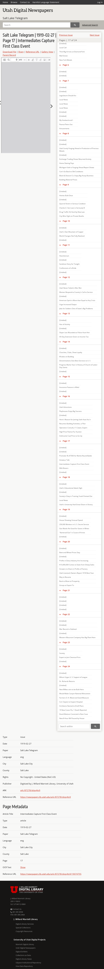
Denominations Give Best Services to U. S (74, 361)
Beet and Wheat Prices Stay (69, 552)
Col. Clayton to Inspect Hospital (71, 702)
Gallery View (47, 51)
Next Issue (94, 35)
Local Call (62, 47)
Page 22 (66, 614)
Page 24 (66, 666)
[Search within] (74, 726)
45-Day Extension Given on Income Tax (74, 337)
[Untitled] (62, 43)
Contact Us (25, 2)
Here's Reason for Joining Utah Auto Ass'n (75, 419)
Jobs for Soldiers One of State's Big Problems (76, 308)
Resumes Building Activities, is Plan (72, 423)
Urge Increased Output (68, 304)
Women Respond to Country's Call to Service (76, 292)
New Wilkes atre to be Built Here (71, 689)
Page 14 (66, 341)
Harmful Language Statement (45, 2)
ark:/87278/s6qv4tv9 (30, 790)
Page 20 (66, 541)
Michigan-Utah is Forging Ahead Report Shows (76, 167)
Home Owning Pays (66, 163)
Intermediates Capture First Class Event (74, 464)
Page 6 (66, 65)
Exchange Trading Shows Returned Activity (75, 159)
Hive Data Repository (24, 966)
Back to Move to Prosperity (69, 581)
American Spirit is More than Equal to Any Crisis (77, 300)
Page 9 (66, 184)
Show (22, 867)
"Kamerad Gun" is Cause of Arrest (72, 532)
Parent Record (9, 55)
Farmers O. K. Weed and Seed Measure (74, 698)
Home (5, 2)
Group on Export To (66, 585)
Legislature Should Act (67, 95)
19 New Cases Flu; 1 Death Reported (73, 710)
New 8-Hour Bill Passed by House (71, 718)
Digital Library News (24, 959)
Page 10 (66, 221)
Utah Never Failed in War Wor (70, 288)
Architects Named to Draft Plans (71, 706)
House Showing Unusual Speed (71, 520)
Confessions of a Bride (67, 268)
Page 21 (66, 590)
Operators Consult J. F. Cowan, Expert (73, 428)
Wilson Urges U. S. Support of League (73, 677)
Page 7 (66, 80)
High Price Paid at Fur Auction (70, 432)
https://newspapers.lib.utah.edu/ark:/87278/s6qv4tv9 (45, 797)
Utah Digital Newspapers (25, 948)
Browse (14, 2)
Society (62, 653)
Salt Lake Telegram (15, 18)
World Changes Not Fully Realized (71, 236)
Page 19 (66, 509)
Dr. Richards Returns (67, 681)
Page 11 (66, 245)
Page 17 (66, 441)
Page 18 (66, 477)
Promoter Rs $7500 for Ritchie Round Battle (75, 456)
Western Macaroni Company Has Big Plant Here (77, 637)
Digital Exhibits (21, 951)
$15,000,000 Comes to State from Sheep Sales (76, 565)
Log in (100, 2)
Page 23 (66, 642)
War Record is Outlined (68, 629)
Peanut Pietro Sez (66, 124)
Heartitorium (64, 256)
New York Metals (65, 60)
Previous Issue (66, 35)
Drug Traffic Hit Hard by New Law (71, 212)
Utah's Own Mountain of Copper (71, 232)
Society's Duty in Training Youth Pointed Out (75, 496)
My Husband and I (66, 120)
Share (21, 51)
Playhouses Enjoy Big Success (70, 411)
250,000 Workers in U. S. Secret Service (74, 524)
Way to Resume (65, 577)
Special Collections (23, 927)
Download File (9, 51)
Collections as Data (23, 955)
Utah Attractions (65, 407)
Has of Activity (64, 324)
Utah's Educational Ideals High (70, 488)
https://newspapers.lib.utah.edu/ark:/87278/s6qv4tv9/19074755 (50, 874)
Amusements (64, 128)
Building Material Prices (68, 180)
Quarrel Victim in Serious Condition (72, 204)
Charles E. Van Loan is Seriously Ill (72, 208)
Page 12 (66, 277)
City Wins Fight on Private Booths (71, 216)
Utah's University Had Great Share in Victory (76, 504)
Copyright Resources (24, 931)
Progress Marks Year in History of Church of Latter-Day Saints (78, 366)
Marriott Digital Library (25, 944)
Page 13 (66, 313)
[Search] (36, 25)
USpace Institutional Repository (28, 962)
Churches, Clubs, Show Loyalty (70, 352)
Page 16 (66, 396)
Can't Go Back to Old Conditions (71, 171)
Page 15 (66, 376)
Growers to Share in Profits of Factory (73, 569)
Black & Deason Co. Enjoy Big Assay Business (76, 175)
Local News (63, 99)
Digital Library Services (25, 924)
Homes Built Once (66, 195)
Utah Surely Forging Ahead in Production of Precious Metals (79, 149)
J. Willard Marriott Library (20, 898)
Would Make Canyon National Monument (74, 693)
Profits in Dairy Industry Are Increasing (73, 560)
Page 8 (66, 133)
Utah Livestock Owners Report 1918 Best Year (76, 573)
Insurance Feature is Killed (69, 387)
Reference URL (32, 51)
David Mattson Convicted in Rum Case (73, 714)
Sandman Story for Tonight (69, 264)
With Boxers (63, 468)
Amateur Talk (64, 460)
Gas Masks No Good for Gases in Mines (74, 528)
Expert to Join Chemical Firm (69, 657)
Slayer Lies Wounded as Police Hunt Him (74, 332)
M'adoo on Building (66, 356)
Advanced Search (90, 25)
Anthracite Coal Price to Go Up (70, 436)
